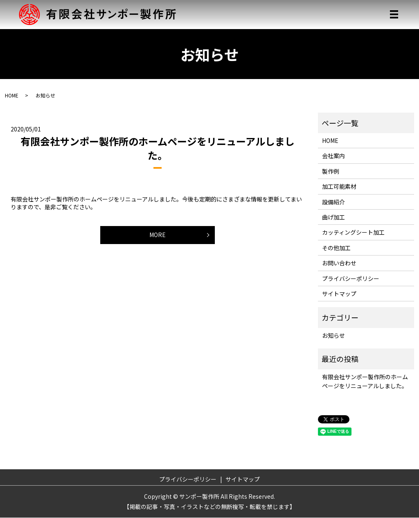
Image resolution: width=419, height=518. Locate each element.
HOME (11, 95)
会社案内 (333, 156)
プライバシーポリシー (350, 278)
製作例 (330, 171)
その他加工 (336, 248)
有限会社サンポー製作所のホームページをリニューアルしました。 (157, 148)
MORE (157, 235)
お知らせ (333, 335)
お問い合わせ (339, 263)
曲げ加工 (333, 217)
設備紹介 (333, 202)
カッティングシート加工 (353, 232)
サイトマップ (339, 294)
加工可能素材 (339, 187)
